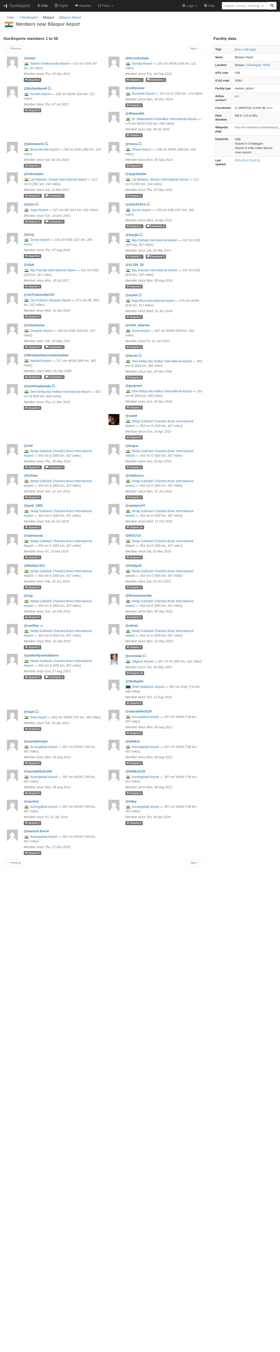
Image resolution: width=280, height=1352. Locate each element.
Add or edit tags (245, 49)
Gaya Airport (39, 210)
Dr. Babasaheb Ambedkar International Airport (164, 119)
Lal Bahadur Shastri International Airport (58, 179)
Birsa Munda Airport (44, 149)
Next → (195, 48)
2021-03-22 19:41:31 (247, 160)
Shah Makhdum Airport (148, 687)
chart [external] (267, 108)
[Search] (272, 6)
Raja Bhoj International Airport (153, 300)
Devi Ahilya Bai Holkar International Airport (162, 361)
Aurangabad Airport (145, 717)
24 (135, 527)
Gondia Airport (142, 63)
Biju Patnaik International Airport (154, 240)
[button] (105, 5)
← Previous (14, 48)
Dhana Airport (141, 149)
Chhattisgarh (253, 65)
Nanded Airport (40, 361)
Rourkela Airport (143, 93)
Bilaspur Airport (70, 17)
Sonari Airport (141, 210)
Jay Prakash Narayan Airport (50, 300)
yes (237, 96)
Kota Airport (38, 717)
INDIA (266, 65)
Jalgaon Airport (142, 661)
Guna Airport (141, 331)
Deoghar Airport (41, 331)
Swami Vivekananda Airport (49, 63)
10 (135, 673)
